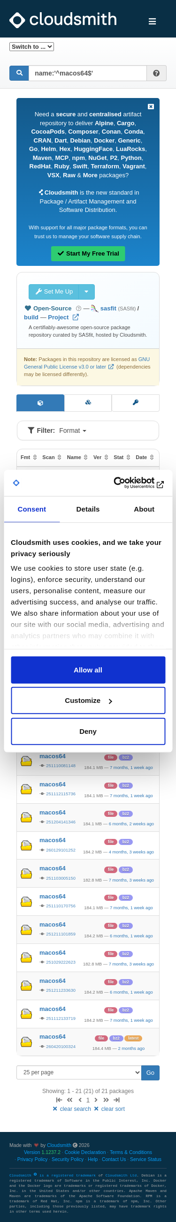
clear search (71, 1109)
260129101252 (61, 849)
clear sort (108, 1109)
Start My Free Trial (88, 253)
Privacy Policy (32, 1159)
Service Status (145, 1159)
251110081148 (61, 765)
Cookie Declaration (85, 1152)
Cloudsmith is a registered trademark (54, 1175)
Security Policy (68, 1159)
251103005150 (61, 878)
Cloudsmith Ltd (121, 1175)
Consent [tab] (31, 509)
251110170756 (61, 905)
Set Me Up (54, 291)
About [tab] (144, 509)
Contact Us (114, 1159)
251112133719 (61, 1018)
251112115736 (61, 793)
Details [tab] (88, 509)
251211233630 (61, 990)
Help (93, 1159)
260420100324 (61, 1046)
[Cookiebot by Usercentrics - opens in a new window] (125, 483)
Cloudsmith (59, 1145)
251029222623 (61, 962)
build (31, 317)
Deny (88, 731)
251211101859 (61, 933)
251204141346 (61, 821)
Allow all (88, 669)
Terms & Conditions (131, 1152)
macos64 (52, 756)
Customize (88, 700)
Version (42, 1152)
